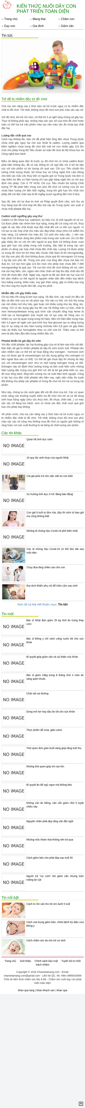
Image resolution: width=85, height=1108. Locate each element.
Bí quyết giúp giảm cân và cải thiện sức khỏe (52, 656)
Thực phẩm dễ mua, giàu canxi (44, 729)
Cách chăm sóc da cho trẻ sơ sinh (45, 940)
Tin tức (7, 35)
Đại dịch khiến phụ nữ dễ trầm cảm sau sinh (52, 585)
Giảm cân (67, 26)
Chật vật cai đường (37, 693)
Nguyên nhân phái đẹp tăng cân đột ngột (49, 821)
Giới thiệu (25, 960)
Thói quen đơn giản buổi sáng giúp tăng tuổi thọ (53, 748)
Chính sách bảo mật (46, 960)
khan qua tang (26, 990)
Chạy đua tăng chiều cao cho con (46, 567)
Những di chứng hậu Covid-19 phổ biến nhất (52, 530)
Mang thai (39, 19)
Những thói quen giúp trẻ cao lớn (45, 766)
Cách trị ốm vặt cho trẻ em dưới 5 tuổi (48, 903)
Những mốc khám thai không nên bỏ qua (49, 839)
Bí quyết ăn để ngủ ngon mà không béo (49, 784)
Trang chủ (11, 19)
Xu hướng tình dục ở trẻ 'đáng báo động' (50, 494)
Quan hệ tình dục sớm (39, 439)
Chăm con (67, 19)
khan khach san (46, 990)
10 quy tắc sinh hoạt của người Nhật (48, 457)
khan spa (62, 990)
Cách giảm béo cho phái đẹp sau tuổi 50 (49, 857)
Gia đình (38, 26)
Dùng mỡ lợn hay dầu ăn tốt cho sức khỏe (50, 711)
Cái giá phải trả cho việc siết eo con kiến (50, 476)
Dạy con (9, 26)
